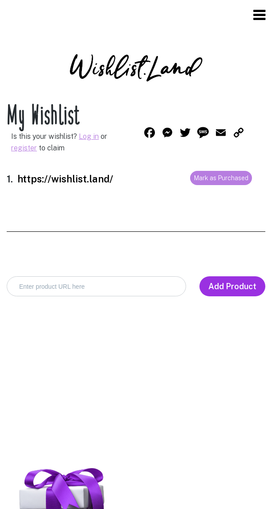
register (24, 148)
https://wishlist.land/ (65, 179)
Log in (89, 136)
